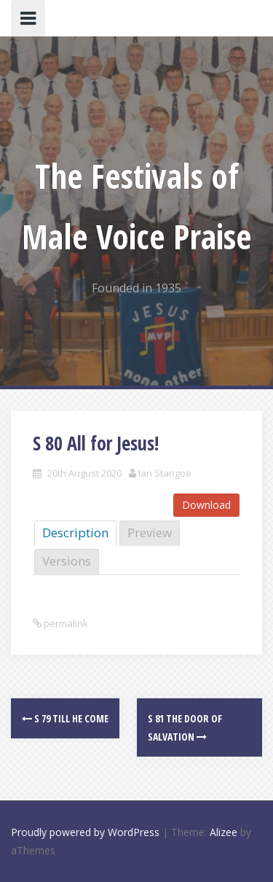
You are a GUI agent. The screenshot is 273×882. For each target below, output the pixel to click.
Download (206, 505)
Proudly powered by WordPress (85, 832)
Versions (66, 561)
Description (75, 532)
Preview (149, 532)
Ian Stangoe (164, 473)
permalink (64, 623)
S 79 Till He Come (65, 718)
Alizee (223, 832)
